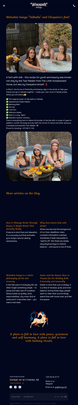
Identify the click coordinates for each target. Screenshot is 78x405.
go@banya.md (61, 386)
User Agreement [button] (28, 395)
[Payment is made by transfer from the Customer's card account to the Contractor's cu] (60, 395)
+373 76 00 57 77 (52, 376)
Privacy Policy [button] (16, 395)
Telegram (49, 382)
